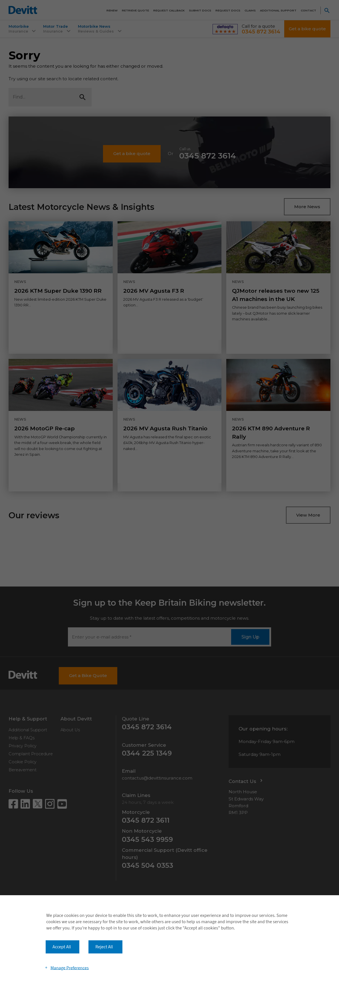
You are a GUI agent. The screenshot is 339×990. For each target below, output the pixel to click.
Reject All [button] (104, 947)
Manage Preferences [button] (70, 968)
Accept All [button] (62, 947)
